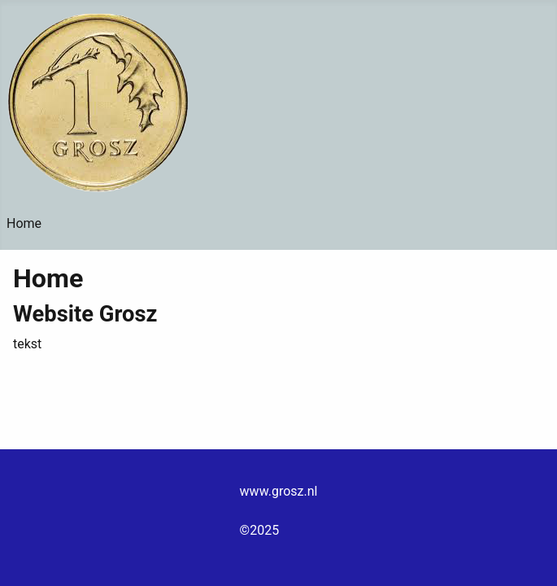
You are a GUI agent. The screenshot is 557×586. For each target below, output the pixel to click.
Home (24, 223)
